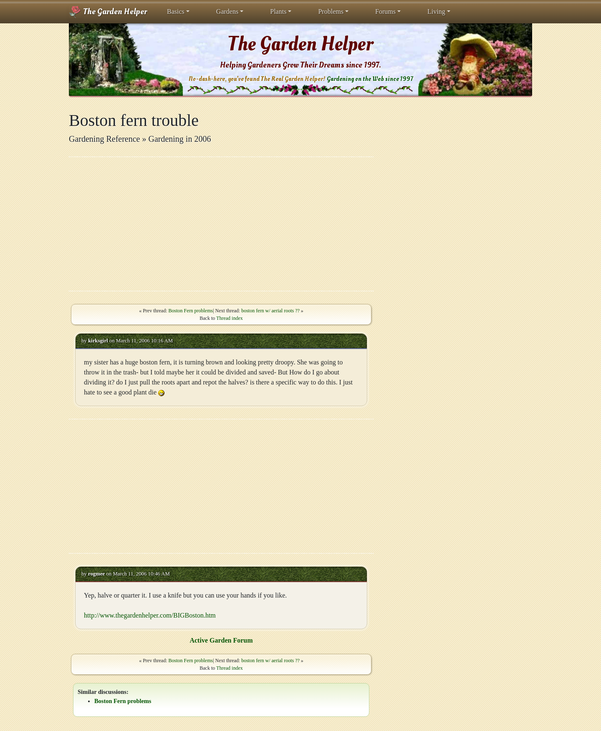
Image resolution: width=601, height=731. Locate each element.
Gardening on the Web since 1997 (370, 79)
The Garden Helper (108, 11)
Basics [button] (175, 11)
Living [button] (436, 11)
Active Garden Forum (221, 640)
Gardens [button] (227, 11)
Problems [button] (330, 11)
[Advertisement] (221, 224)
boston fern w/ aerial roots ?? (270, 311)
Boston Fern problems (190, 311)
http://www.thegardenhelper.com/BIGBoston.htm (150, 615)
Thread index (229, 318)
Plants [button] (278, 11)
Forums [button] (385, 11)
